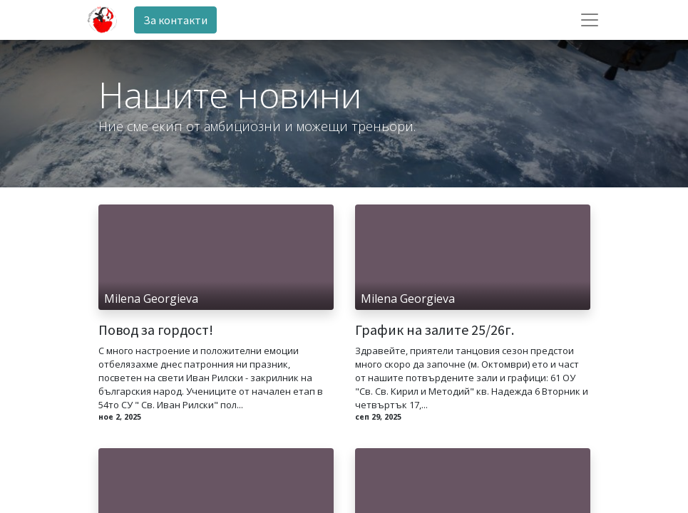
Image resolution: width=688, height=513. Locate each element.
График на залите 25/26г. (434, 329)
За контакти (175, 20)
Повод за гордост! (155, 329)
